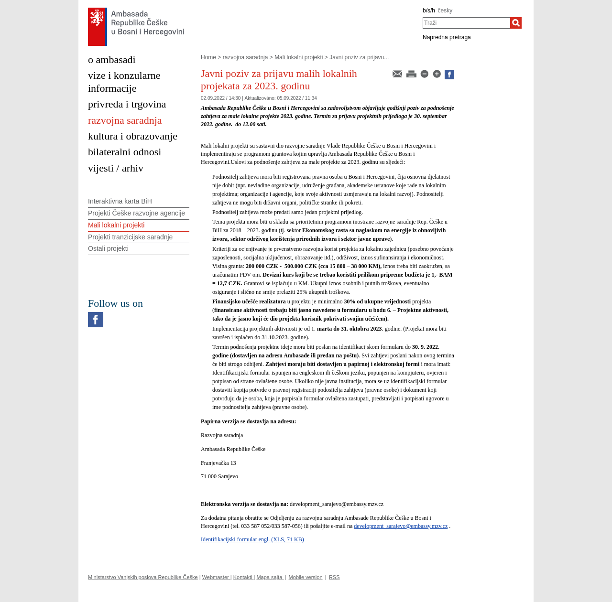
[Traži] (516, 23)
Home (208, 57)
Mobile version (306, 577)
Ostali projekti (108, 248)
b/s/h (429, 10)
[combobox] (466, 23)
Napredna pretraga (447, 37)
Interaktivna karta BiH (120, 201)
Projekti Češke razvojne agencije (136, 213)
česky (445, 10)
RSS (334, 577)
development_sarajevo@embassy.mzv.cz (401, 526)
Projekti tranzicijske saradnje (130, 237)
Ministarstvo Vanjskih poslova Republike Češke (143, 577)
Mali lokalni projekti (298, 57)
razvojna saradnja (245, 57)
